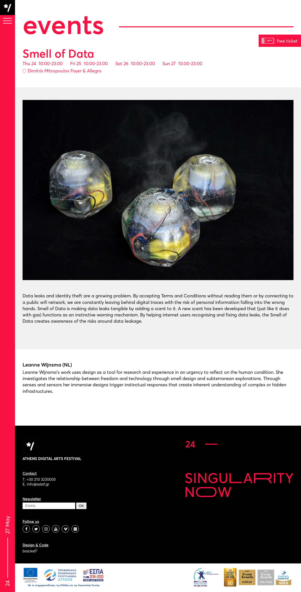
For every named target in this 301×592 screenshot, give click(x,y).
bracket (30, 551)
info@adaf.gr (38, 484)
